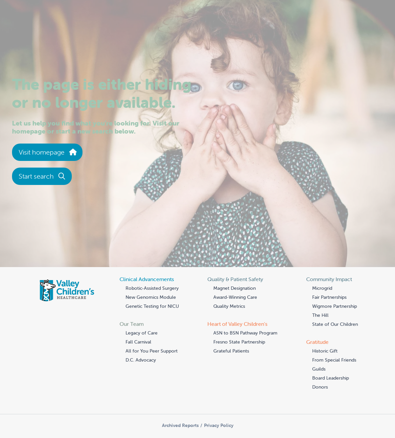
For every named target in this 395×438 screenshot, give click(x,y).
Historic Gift (325, 351)
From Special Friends (334, 360)
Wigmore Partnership (334, 306)
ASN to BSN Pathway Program (245, 333)
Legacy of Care (142, 333)
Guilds (319, 369)
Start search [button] (42, 176)
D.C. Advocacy (141, 360)
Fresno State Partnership (239, 342)
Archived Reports (180, 425)
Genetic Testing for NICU (152, 306)
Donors (320, 387)
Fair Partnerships (329, 297)
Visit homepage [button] (47, 152)
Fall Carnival (138, 342)
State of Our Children (335, 324)
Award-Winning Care (235, 297)
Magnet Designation (234, 288)
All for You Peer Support (152, 351)
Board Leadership (330, 378)
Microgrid (322, 288)
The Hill (320, 315)
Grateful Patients (231, 351)
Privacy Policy (218, 425)
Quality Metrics (229, 306)
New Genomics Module (151, 297)
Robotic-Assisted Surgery (152, 288)
